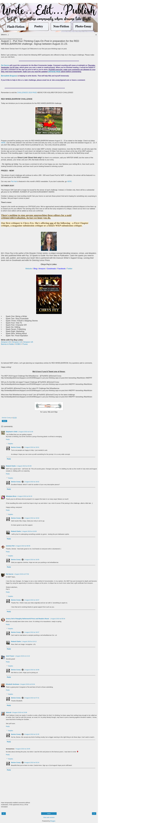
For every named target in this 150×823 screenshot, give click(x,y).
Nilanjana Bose (11, 496)
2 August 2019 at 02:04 (27, 684)
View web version (49, 817)
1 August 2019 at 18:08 (31, 670)
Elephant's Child (11, 431)
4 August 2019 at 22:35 (31, 734)
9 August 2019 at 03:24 (31, 762)
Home (49, 813)
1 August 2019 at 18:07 (31, 600)
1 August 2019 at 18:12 (29, 641)
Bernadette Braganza (9, 76)
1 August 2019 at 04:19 (24, 496)
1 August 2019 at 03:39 (23, 466)
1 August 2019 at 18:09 (29, 531)
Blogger (52, 821)
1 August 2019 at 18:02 (31, 482)
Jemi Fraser (10, 656)
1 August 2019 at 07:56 (21, 574)
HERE (3, 143)
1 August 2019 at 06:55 (22, 546)
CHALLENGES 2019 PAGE (27, 92)
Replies (10, 443)
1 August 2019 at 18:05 (31, 559)
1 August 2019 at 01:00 (25, 431)
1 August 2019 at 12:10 (22, 656)
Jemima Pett (10, 546)
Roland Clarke (11, 466)
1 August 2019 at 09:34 (57, 618)
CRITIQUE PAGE (54, 71)
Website (28, 269)
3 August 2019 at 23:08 (19, 712)
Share (4, 421)
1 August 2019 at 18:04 (31, 518)
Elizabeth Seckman (12, 684)
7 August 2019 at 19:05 (22, 749)
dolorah (8, 712)
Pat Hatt (14, 181)
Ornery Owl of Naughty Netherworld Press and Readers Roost (27, 618)
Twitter (69, 269)
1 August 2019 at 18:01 (31, 447)
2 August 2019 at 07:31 (31, 698)
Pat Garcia (5, 65)
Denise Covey (16, 447)
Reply (8, 439)
